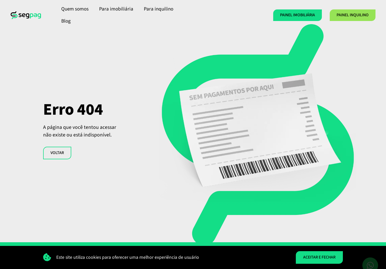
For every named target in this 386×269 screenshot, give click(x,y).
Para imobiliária (116, 9)
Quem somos (75, 9)
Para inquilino (158, 9)
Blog (66, 21)
